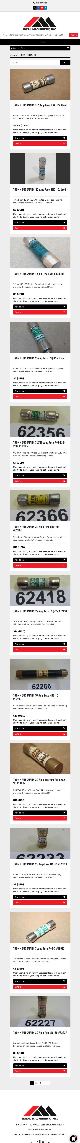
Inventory (22, 1125)
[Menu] (37, 42)
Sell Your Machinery (52, 1125)
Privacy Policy (59, 1134)
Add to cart (40, 138)
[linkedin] (45, 8)
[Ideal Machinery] (40, 1111)
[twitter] (34, 8)
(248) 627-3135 (41, 3)
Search (73, 35)
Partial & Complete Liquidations (31, 1134)
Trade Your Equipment (40, 1129)
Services (34, 1125)
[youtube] (42, 8)
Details (40, 143)
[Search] (35, 35)
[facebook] (38, 8)
